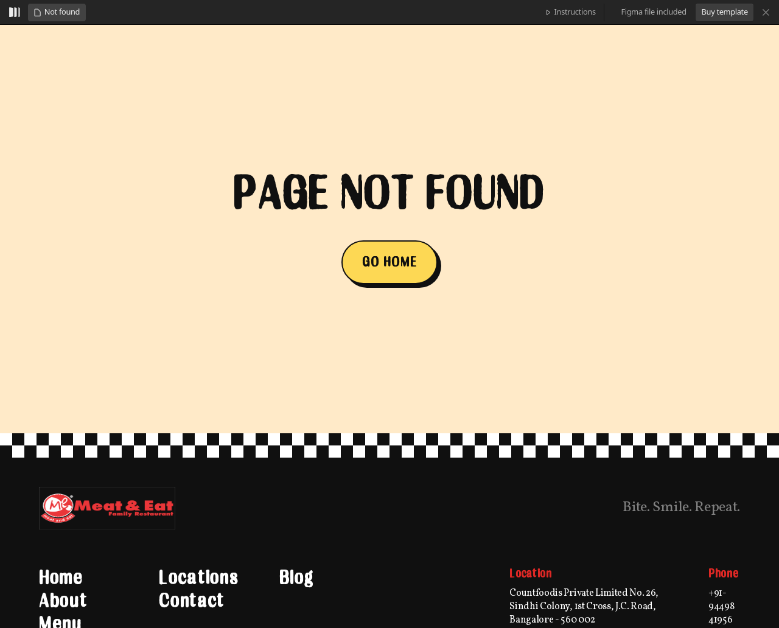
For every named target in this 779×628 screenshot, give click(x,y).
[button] (56, 12)
